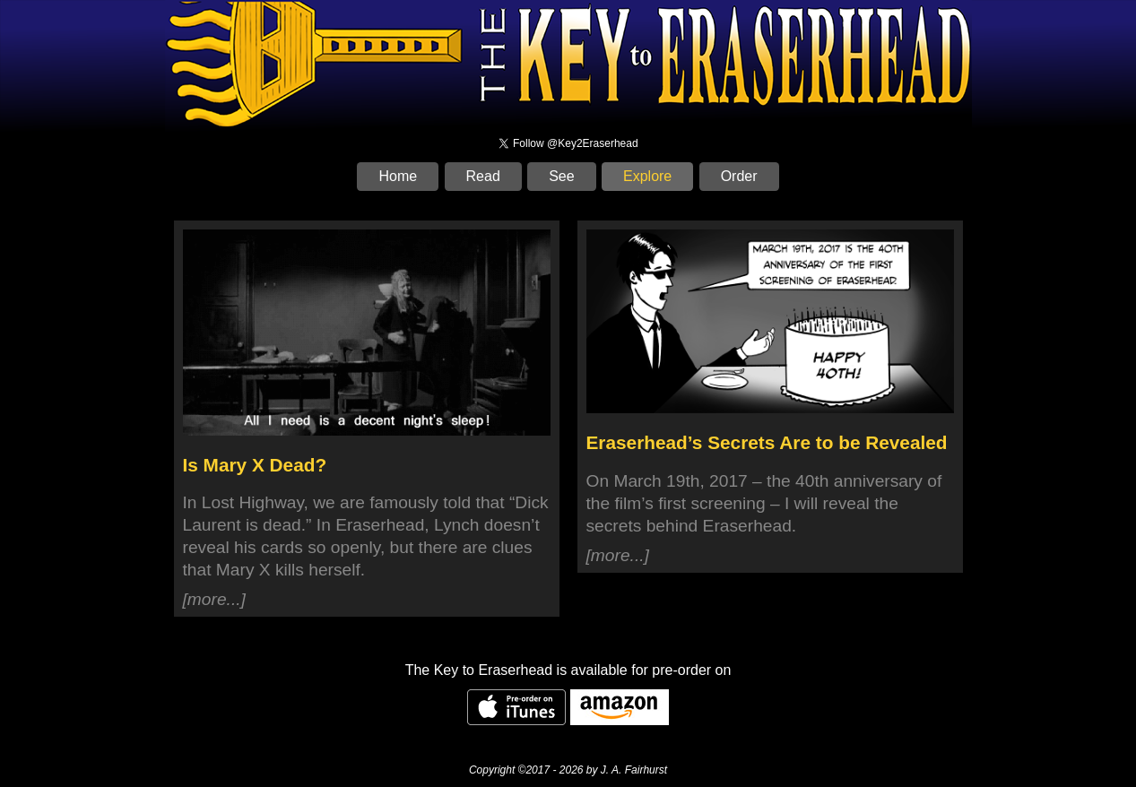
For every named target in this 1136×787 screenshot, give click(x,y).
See (561, 176)
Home (397, 176)
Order (739, 176)
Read (483, 176)
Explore (647, 176)
